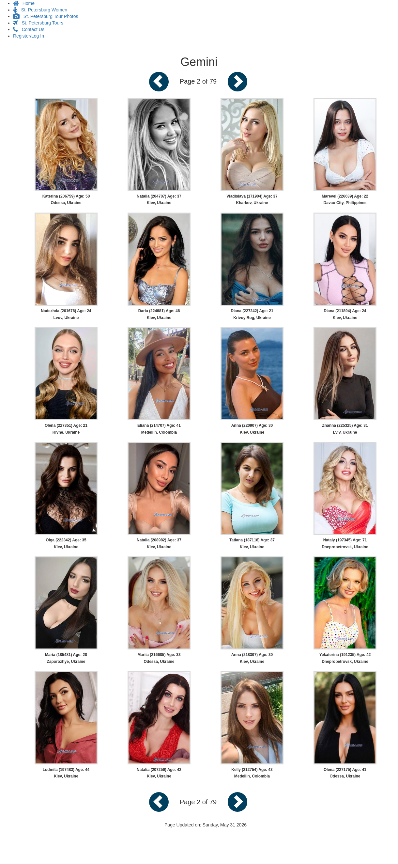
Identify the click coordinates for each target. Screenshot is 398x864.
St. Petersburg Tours (38, 22)
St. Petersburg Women (40, 9)
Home (24, 3)
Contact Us (28, 29)
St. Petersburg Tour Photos (45, 16)
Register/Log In (28, 36)
